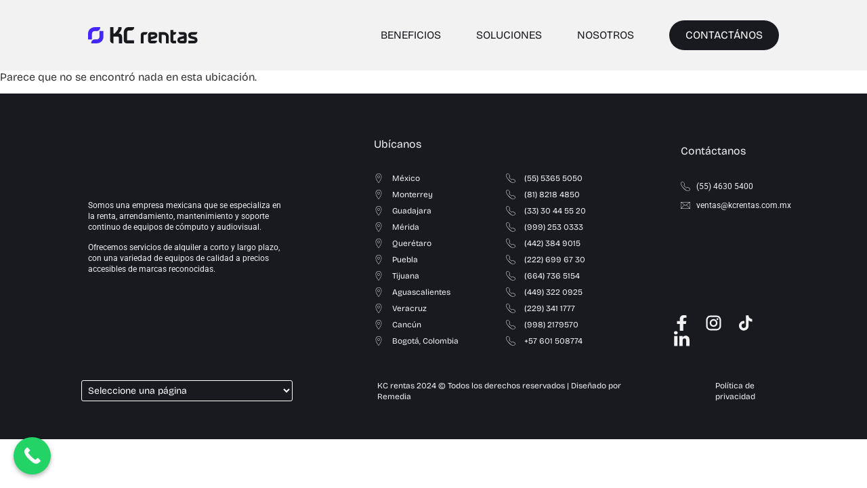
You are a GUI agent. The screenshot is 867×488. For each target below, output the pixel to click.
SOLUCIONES (509, 34)
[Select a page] (187, 390)
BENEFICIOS (411, 34)
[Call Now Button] (32, 455)
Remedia (394, 396)
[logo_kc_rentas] (143, 35)
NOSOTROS (605, 34)
